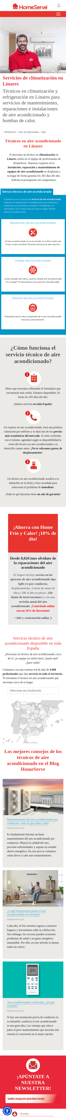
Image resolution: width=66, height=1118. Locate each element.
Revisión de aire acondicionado (33, 298)
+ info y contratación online (33, 618)
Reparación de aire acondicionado (33, 223)
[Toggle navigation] (58, 14)
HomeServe (11, 132)
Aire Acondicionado (29, 132)
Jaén (43, 132)
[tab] (27, 192)
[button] (7, 1110)
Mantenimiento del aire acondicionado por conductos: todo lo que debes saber (32, 821)
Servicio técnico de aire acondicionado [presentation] (27, 191)
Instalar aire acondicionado (33, 260)
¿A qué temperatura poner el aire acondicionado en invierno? (26, 912)
